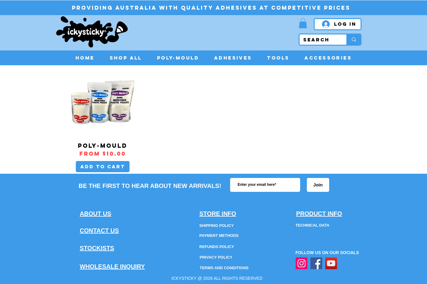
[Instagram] (301, 263)
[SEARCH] (318, 39)
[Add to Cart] (103, 166)
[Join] (318, 185)
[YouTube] (331, 263)
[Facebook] (316, 263)
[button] (303, 23)
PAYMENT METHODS (219, 235)
